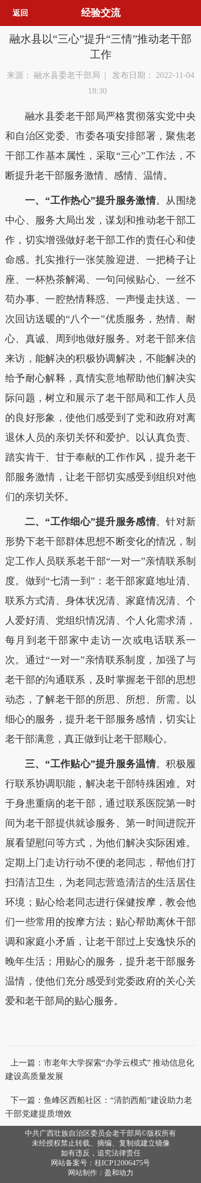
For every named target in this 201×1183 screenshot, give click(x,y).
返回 (20, 12)
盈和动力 (118, 1172)
